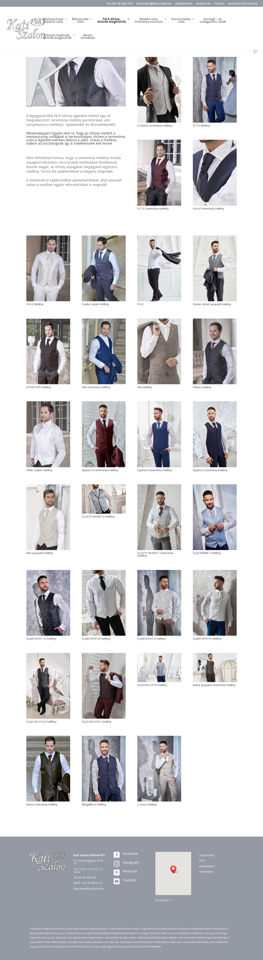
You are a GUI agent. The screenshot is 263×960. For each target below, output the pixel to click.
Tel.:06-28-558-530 (119, 3)
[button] (174, 869)
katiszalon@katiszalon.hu (154, 3)
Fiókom (219, 3)
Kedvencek (203, 3)
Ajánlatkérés (183, 3)
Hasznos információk (242, 3)
